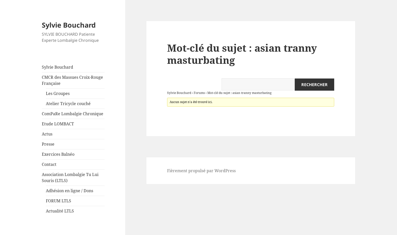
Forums (199, 93)
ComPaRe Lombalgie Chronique (72, 113)
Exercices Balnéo (58, 154)
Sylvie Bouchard (69, 25)
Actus (47, 134)
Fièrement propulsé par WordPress (201, 170)
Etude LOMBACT (58, 124)
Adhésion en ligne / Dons (69, 190)
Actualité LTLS (60, 211)
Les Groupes (58, 93)
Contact (49, 164)
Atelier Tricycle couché (68, 103)
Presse (48, 144)
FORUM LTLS (58, 201)
